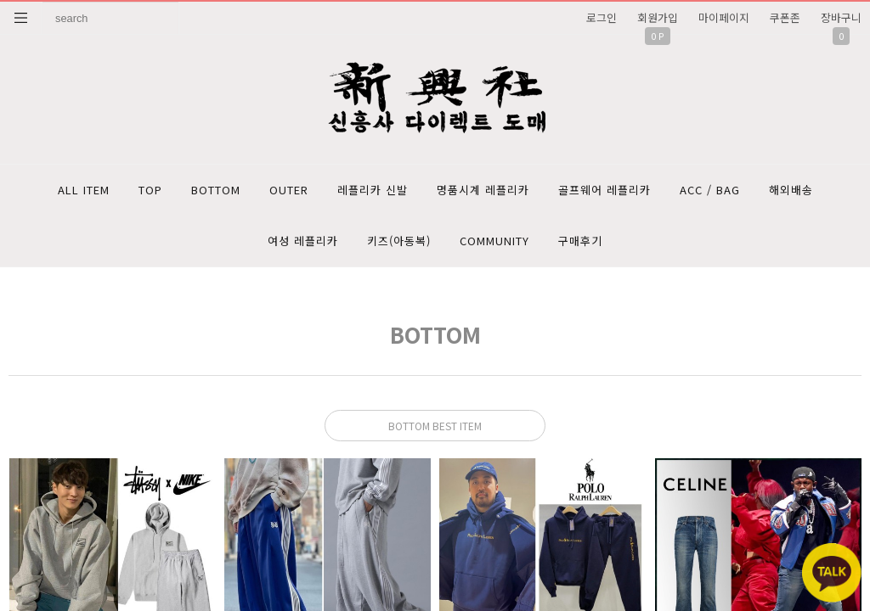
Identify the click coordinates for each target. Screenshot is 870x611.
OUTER (288, 190)
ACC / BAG (710, 190)
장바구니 (841, 17)
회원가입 (657, 17)
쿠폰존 (785, 17)
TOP (150, 190)
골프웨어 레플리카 (604, 190)
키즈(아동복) (399, 241)
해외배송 (791, 190)
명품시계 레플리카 (483, 190)
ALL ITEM (84, 190)
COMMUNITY (494, 241)
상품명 (42, 2)
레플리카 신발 (372, 190)
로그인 (601, 17)
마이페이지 (723, 17)
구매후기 (580, 241)
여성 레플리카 (303, 241)
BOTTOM (215, 190)
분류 (21, 18)
